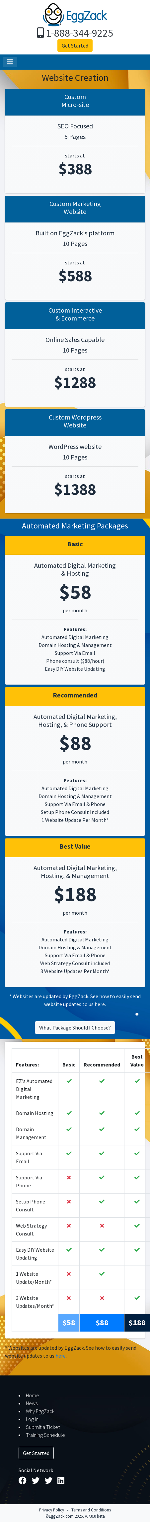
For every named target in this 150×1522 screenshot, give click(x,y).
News (32, 1403)
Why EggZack (40, 1411)
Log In (32, 1419)
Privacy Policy (51, 1509)
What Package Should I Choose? (75, 1027)
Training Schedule (45, 1435)
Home (32, 1395)
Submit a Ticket (43, 1427)
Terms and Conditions (91, 1509)
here (100, 1004)
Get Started (75, 45)
